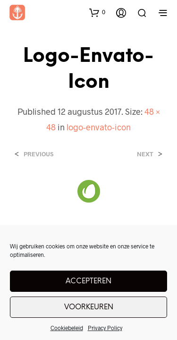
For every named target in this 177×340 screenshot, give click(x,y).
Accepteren (88, 281)
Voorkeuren (88, 307)
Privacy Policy (105, 327)
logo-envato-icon (99, 127)
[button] (97, 12)
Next (145, 154)
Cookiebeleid (67, 327)
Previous (38, 154)
